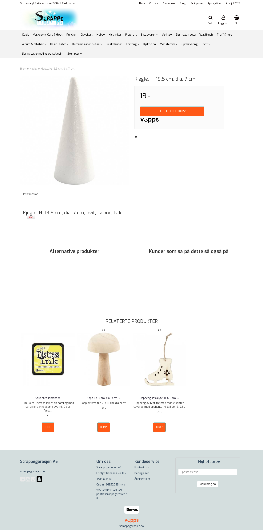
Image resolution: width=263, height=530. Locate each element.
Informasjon (30, 194)
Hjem (142, 3)
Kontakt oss (168, 3)
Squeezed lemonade (48, 398)
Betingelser (197, 3)
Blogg (183, 3)
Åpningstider (214, 3)
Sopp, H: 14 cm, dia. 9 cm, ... (103, 398)
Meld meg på (208, 484)
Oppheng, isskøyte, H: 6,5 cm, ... (159, 398)
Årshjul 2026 (233, 3)
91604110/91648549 (109, 490)
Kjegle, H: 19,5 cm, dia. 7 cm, (58, 69)
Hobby (34, 69)
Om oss (153, 3)
